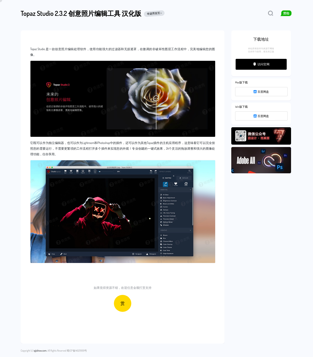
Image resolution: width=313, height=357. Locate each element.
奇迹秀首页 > (154, 13)
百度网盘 (261, 91)
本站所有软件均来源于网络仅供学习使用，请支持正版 (261, 50)
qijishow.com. (40, 350)
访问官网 (261, 64)
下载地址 (261, 39)
